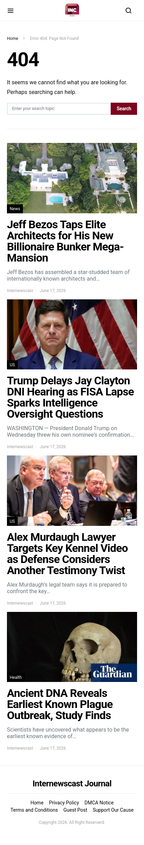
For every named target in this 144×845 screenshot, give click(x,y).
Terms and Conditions (34, 810)
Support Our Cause (113, 810)
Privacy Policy (64, 802)
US (12, 364)
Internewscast (20, 290)
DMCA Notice (99, 802)
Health (16, 677)
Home (12, 38)
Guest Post (75, 810)
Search (124, 108)
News (15, 208)
